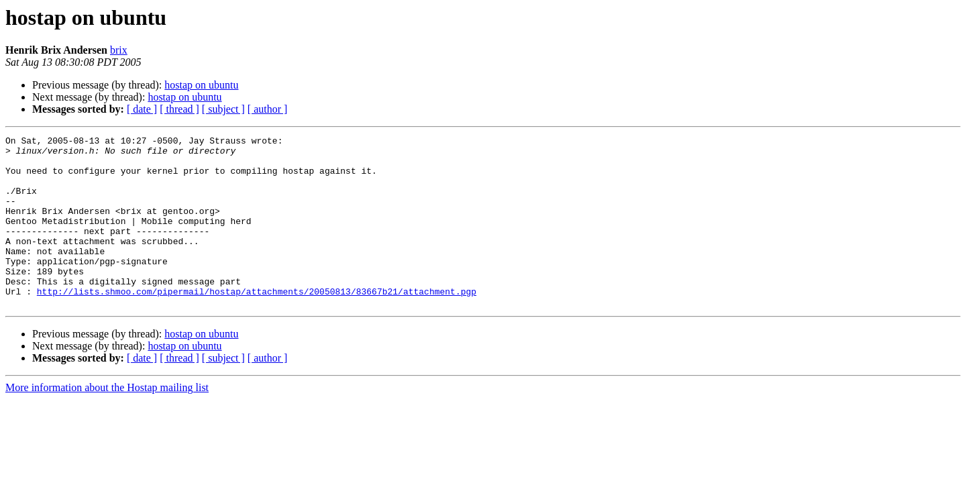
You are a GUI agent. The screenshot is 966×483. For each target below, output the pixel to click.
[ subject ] (223, 109)
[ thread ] (179, 109)
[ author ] (268, 109)
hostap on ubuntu (201, 85)
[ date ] (142, 109)
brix (118, 50)
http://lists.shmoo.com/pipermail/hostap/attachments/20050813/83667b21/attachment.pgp (256, 323)
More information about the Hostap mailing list (107, 421)
